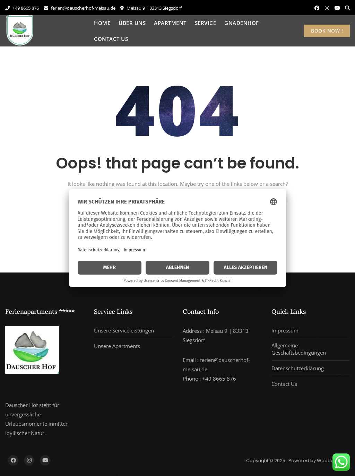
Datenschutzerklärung (297, 368)
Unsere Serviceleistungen (124, 330)
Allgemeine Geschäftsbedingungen (298, 349)
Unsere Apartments (117, 346)
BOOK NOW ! (327, 30)
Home (102, 22)
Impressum (284, 330)
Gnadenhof (241, 22)
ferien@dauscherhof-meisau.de (79, 8)
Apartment (170, 22)
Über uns (132, 22)
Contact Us (111, 38)
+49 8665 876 (22, 8)
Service (205, 22)
